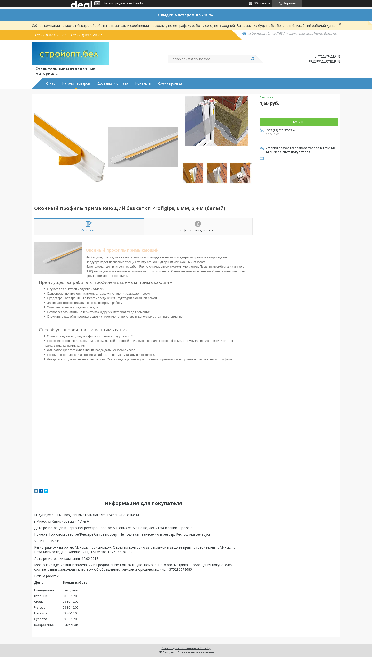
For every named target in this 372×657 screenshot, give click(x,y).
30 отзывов (262, 3)
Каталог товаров (76, 83)
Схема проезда (170, 83)
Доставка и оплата (112, 83)
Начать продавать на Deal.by (123, 3)
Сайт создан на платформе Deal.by (186, 648)
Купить (298, 122)
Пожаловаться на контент (196, 652)
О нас (50, 83)
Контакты (143, 83)
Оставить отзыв (327, 56)
